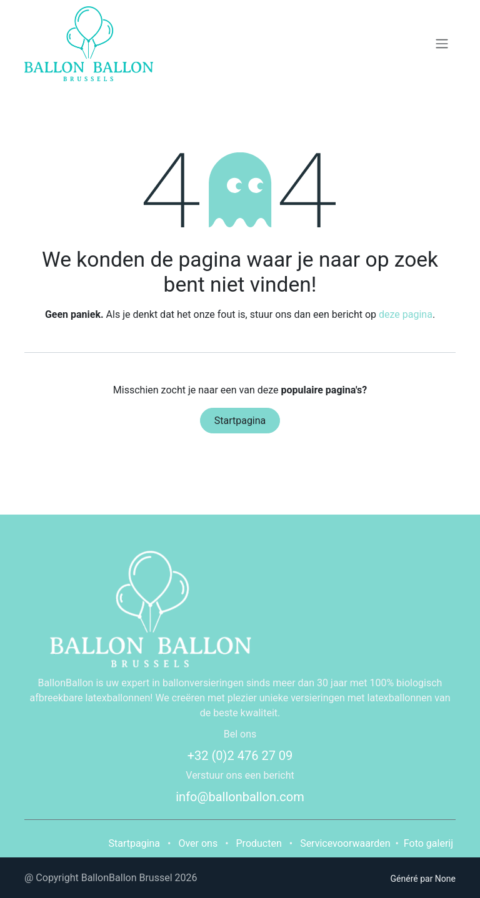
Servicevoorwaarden (345, 843)
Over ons (198, 843)
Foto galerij (428, 843)
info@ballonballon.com (240, 796)
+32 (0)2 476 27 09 (240, 755)
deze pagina (405, 314)
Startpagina (240, 421)
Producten (259, 843)
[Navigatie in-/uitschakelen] (442, 44)
